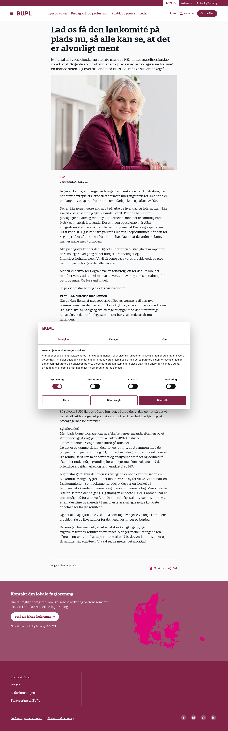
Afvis (65, 400)
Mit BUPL (187, 13)
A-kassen (186, 3)
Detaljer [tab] (114, 339)
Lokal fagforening (207, 3)
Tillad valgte (114, 400)
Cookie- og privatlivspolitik (26, 718)
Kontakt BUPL (21, 677)
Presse (15, 685)
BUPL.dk (171, 3)
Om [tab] (164, 339)
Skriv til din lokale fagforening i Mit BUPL (34, 626)
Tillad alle (162, 400)
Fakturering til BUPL (25, 700)
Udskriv (156, 568)
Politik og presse (123, 13)
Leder (143, 13)
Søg (172, 13)
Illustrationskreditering (60, 718)
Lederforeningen (23, 693)
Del (172, 568)
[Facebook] (183, 717)
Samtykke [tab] (64, 339)
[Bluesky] (193, 717)
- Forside (24, 13)
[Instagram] (203, 717)
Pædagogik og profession (89, 13)
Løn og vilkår (57, 13)
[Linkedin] (213, 717)
